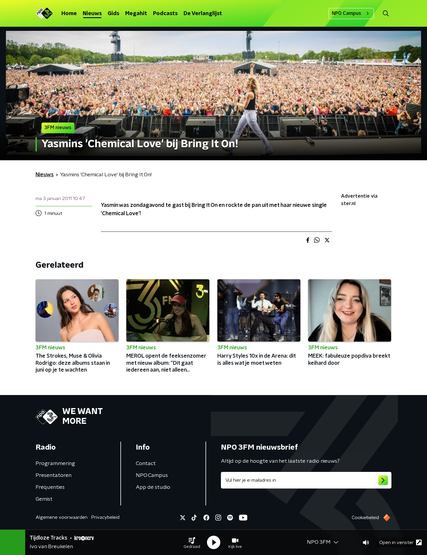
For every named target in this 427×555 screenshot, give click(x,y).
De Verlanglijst (203, 13)
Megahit (136, 13)
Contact (146, 463)
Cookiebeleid (365, 517)
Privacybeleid (105, 517)
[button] (191, 542)
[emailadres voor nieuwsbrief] (306, 480)
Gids (113, 13)
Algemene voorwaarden (61, 517)
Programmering (55, 463)
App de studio (153, 487)
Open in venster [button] (400, 542)
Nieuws (92, 13)
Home (69, 13)
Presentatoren (53, 475)
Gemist (44, 499)
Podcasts (165, 13)
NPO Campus (351, 13)
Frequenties (50, 487)
